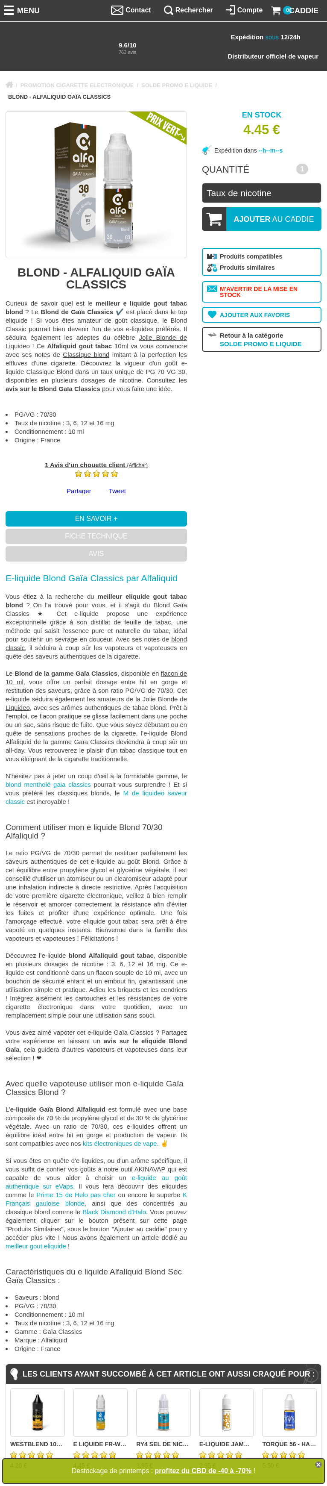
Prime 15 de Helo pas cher (75, 1194)
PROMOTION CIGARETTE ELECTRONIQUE (77, 85)
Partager (79, 490)
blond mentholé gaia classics (48, 784)
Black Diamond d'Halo (114, 1211)
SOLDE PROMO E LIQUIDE (176, 85)
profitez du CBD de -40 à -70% (203, 1470)
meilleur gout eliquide (36, 1246)
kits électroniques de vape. (121, 1143)
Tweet (117, 491)
